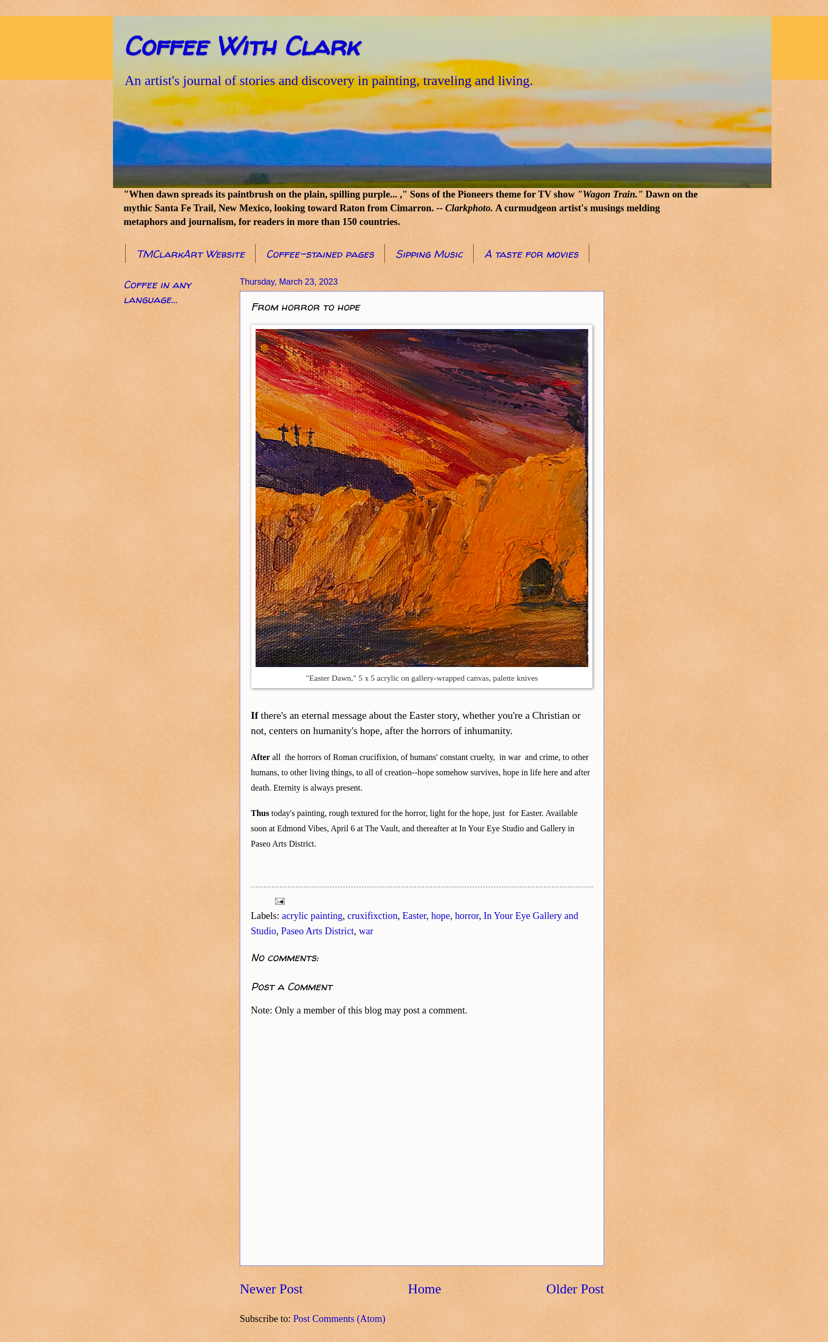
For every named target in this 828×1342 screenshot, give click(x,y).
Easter (414, 916)
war (366, 931)
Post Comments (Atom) (339, 1318)
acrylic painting (312, 916)
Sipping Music (429, 254)
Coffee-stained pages (320, 254)
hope (440, 916)
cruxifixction (372, 916)
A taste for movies (531, 254)
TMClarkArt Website (190, 254)
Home (424, 1289)
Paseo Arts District (317, 931)
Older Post (575, 1289)
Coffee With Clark (241, 45)
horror (466, 916)
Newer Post (271, 1289)
